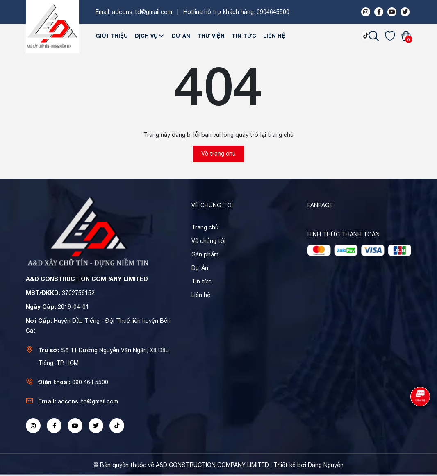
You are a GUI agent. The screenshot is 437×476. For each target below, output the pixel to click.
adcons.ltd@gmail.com (142, 12)
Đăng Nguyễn (326, 465)
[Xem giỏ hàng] (406, 35)
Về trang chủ (218, 153)
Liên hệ (274, 35)
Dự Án (181, 35)
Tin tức (244, 35)
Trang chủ (204, 227)
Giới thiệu (112, 35)
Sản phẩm (204, 254)
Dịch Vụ (150, 35)
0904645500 (273, 12)
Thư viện (211, 35)
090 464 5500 (90, 382)
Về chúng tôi (208, 241)
